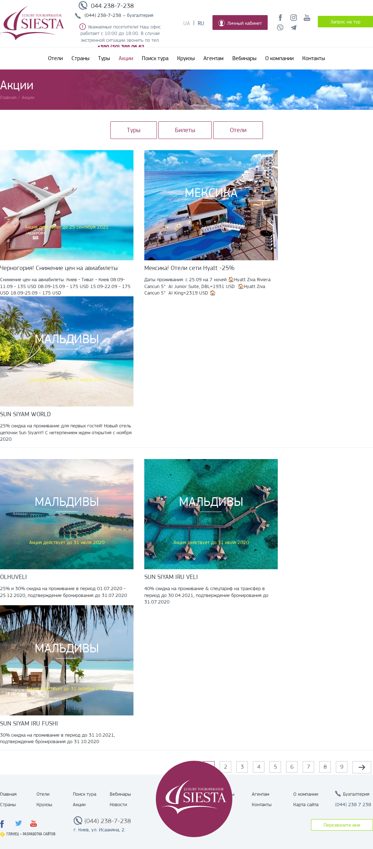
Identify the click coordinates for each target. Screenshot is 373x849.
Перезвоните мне (342, 825)
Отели (55, 58)
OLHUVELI (13, 576)
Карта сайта (306, 804)
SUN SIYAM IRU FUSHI (29, 723)
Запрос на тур (345, 21)
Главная (8, 794)
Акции (126, 58)
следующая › (361, 767)
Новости (118, 804)
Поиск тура (155, 58)
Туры (104, 58)
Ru (201, 23)
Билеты (185, 130)
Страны (80, 58)
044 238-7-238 (112, 5)
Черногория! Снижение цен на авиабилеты (59, 267)
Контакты (313, 58)
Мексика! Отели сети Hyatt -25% (189, 267)
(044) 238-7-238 (102, 15)
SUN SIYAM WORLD (25, 414)
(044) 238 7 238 (353, 804)
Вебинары (244, 58)
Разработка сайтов (39, 834)
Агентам (213, 58)
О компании (279, 58)
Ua (186, 23)
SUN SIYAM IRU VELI (171, 576)
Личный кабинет (240, 23)
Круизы (186, 58)
